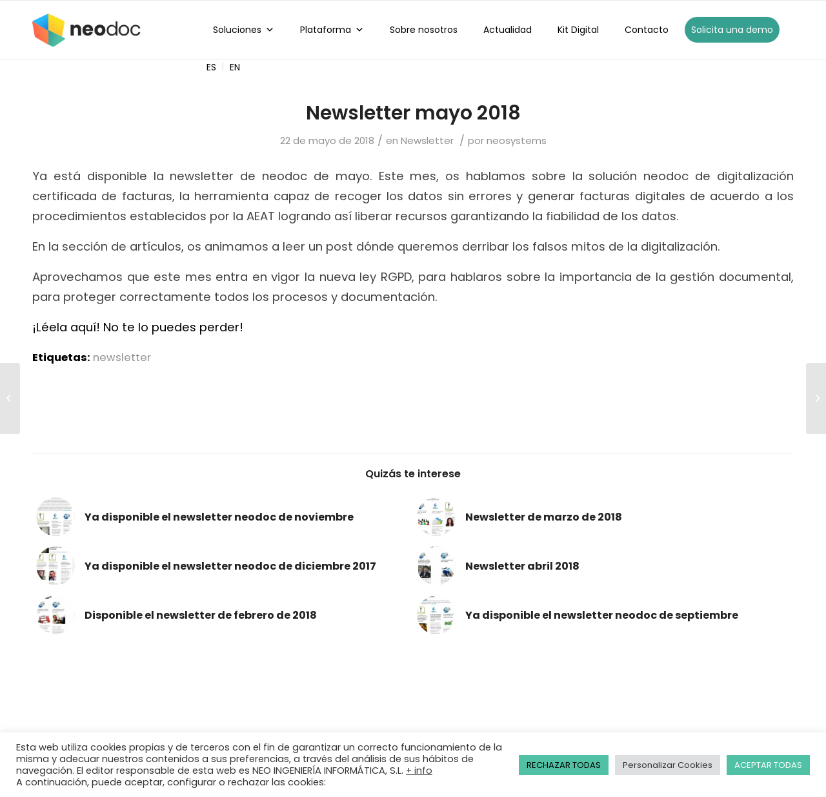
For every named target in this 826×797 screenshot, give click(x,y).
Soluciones (243, 30)
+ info (419, 770)
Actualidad (507, 29)
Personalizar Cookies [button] (667, 765)
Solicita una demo (732, 29)
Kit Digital (578, 29)
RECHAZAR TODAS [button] (564, 765)
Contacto (647, 29)
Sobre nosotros (424, 29)
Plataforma (332, 30)
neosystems (517, 140)
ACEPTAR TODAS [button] (768, 765)
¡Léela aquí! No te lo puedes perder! (137, 327)
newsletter (122, 357)
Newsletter (427, 140)
